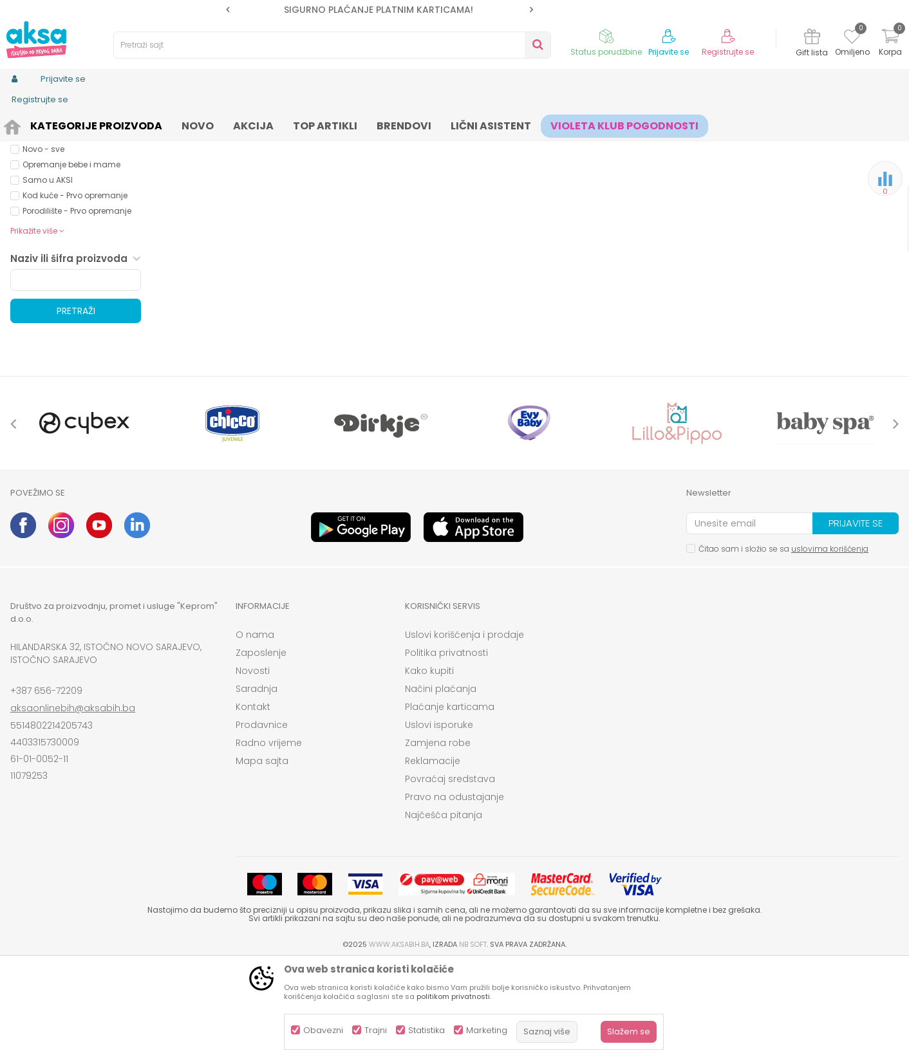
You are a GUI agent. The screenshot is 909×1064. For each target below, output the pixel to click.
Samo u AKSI (48, 279)
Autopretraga (515, 145)
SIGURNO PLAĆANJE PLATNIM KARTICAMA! (378, 9)
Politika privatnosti (446, 752)
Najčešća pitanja (443, 914)
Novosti (253, 770)
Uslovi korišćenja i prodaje (464, 734)
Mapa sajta (262, 860)
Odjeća (114, 123)
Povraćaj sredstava (450, 878)
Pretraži (76, 410)
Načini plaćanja (440, 788)
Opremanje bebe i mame (71, 264)
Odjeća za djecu (170, 123)
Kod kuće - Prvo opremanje (75, 295)
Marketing (486, 1030)
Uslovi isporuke (439, 824)
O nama (255, 734)
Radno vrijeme (269, 842)
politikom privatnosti (453, 996)
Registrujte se (728, 52)
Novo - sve (43, 248)
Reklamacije (432, 860)
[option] (379, 9)
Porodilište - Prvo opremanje (77, 310)
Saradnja (256, 788)
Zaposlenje (261, 752)
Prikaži (760, 145)
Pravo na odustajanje (454, 896)
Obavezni (323, 1030)
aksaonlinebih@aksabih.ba (72, 807)
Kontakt (253, 806)
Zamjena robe (438, 842)
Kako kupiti (429, 770)
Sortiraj (574, 145)
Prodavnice (262, 824)
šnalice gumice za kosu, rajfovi (273, 123)
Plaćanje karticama (449, 806)
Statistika (426, 1030)
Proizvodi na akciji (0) (78, 202)
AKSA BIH (27, 123)
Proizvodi (72, 123)
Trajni (375, 1030)
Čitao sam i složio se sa (783, 648)
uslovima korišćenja (829, 648)
